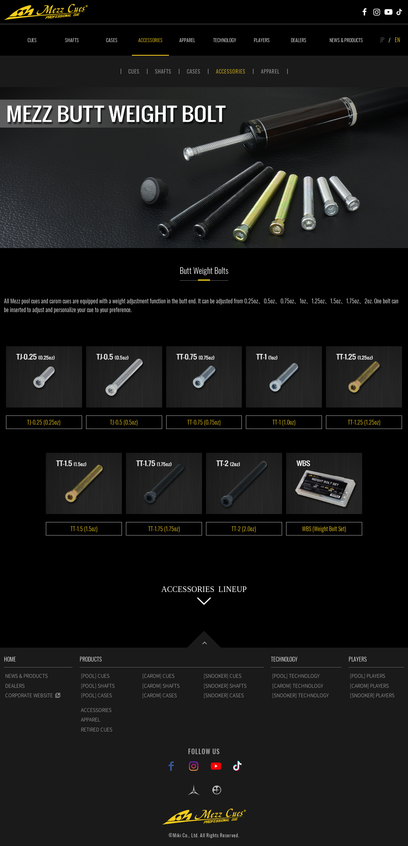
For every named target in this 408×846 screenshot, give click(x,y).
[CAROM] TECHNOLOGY (297, 685)
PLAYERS (262, 40)
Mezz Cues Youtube (388, 12)
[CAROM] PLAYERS (369, 685)
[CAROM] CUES (158, 675)
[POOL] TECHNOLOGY (296, 675)
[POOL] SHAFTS (98, 685)
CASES (112, 40)
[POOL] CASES (96, 695)
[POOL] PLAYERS (367, 675)
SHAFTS (72, 40)
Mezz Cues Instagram (377, 12)
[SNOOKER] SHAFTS (225, 685)
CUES (32, 40)
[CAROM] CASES (159, 695)
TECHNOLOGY (224, 40)
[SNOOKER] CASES (224, 695)
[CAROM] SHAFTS (161, 685)
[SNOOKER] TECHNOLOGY (300, 695)
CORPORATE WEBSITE (29, 695)
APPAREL (187, 40)
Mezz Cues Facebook (365, 12)
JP (382, 39)
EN (397, 39)
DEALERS (298, 40)
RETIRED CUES (96, 729)
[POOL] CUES (95, 675)
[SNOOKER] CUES (222, 675)
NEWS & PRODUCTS (346, 40)
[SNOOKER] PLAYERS (372, 695)
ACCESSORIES (150, 40)
